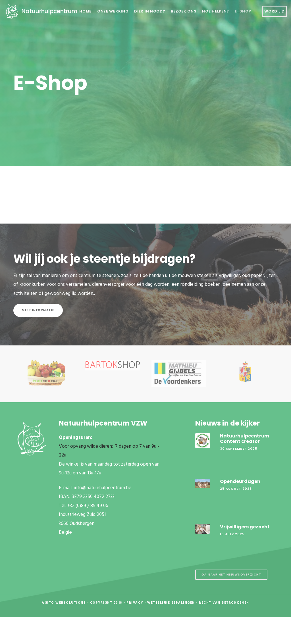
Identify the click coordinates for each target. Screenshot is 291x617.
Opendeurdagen (240, 481)
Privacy (134, 602)
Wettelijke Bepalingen (171, 602)
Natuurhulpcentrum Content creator (244, 439)
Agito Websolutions (64, 602)
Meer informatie (38, 310)
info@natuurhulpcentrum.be (102, 488)
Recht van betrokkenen (224, 602)
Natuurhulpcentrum (40, 11)
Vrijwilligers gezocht (245, 527)
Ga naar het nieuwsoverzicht (231, 574)
